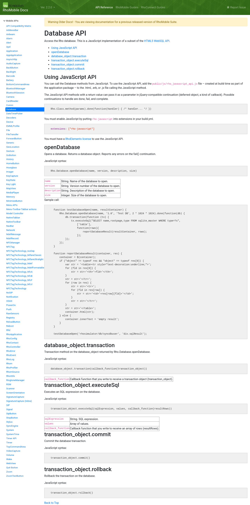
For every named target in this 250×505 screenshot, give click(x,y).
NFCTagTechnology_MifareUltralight (24, 259)
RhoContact (12, 342)
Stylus (9, 422)
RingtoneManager (15, 380)
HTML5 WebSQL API (156, 41)
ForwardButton (14, 138)
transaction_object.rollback (68, 68)
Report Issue (236, 7)
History (10, 159)
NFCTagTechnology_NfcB (19, 276)
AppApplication (14, 55)
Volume (10, 455)
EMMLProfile (12, 126)
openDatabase (60, 52)
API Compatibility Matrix (18, 26)
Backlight (11, 72)
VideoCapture (13, 451)
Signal (9, 409)
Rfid (8, 330)
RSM (8, 384)
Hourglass (11, 167)
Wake (9, 459)
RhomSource (12, 372)
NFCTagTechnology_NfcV (19, 284)
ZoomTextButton (14, 476)
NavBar (10, 226)
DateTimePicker (14, 113)
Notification (12, 296)
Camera (10, 97)
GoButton (11, 155)
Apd (8, 47)
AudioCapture (13, 63)
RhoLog (10, 359)
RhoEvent (11, 355)
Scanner (10, 388)
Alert (8, 42)
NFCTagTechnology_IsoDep (20, 251)
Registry (10, 317)
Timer (9, 442)
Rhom (9, 363)
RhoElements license (78, 139)
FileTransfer (12, 134)
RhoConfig (11, 338)
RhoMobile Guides (127, 7)
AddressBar (12, 30)
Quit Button (12, 467)
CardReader (12, 101)
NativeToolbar (13, 221)
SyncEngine (12, 426)
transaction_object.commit (67, 64)
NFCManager (13, 242)
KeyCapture (12, 176)
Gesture (10, 151)
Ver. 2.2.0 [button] (46, 7)
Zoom (9, 471)
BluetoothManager (15, 88)
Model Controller (14, 213)
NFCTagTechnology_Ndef (19, 263)
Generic (10, 142)
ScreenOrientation (15, 392)
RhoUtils (10, 376)
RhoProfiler (12, 367)
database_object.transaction (68, 56)
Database (11, 109)
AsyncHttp (11, 59)
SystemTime (12, 434)
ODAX (9, 301)
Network (10, 230)
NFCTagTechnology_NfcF (19, 280)
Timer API (11, 438)
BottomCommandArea (17, 84)
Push (8, 309)
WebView (11, 463)
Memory (10, 196)
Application (12, 51)
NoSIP (9, 292)
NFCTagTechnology (16, 288)
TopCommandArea (16, 446)
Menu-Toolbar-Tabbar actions (21, 209)
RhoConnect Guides (153, 7)
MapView (11, 188)
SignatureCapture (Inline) (19, 401)
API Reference (104, 7)
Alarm (9, 38)
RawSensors (12, 313)
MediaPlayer (12, 192)
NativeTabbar (13, 217)
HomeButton (12, 163)
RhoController (13, 347)
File (8, 130)
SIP (8, 405)
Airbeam (10, 34)
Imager (10, 171)
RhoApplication (14, 334)
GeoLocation (12, 147)
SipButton (11, 413)
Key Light (11, 184)
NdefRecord (12, 238)
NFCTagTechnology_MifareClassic (23, 255)
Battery (10, 80)
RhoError (10, 351)
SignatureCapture (15, 397)
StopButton (12, 417)
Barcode (10, 76)
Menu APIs (11, 205)
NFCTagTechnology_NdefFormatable (25, 267)
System (10, 430)
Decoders (11, 117)
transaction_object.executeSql (69, 60)
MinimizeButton (14, 201)
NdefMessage (13, 234)
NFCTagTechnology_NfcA (19, 271)
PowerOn (11, 305)
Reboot (10, 326)
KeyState (10, 180)
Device (9, 122)
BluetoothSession (15, 92)
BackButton (12, 67)
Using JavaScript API (64, 48)
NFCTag (10, 246)
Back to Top (51, 502)
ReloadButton (13, 322)
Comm (9, 105)
